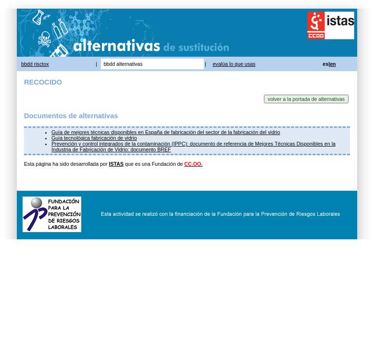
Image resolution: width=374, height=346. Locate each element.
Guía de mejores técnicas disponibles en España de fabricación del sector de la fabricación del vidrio (165, 132)
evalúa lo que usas (233, 64)
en (333, 64)
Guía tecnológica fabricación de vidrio (94, 138)
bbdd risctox (35, 64)
